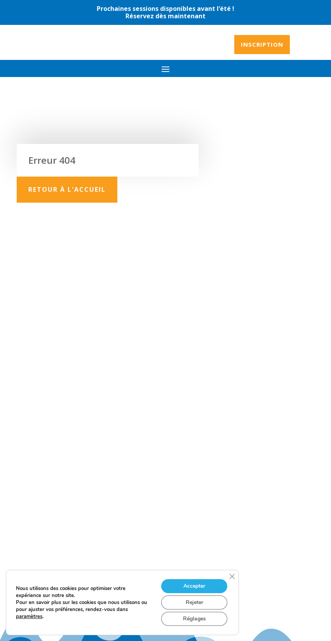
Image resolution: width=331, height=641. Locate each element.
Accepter (194, 586)
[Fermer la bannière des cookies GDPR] (232, 576)
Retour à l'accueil (67, 189)
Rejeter (194, 602)
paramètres (29, 616)
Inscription (262, 44)
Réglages (194, 618)
